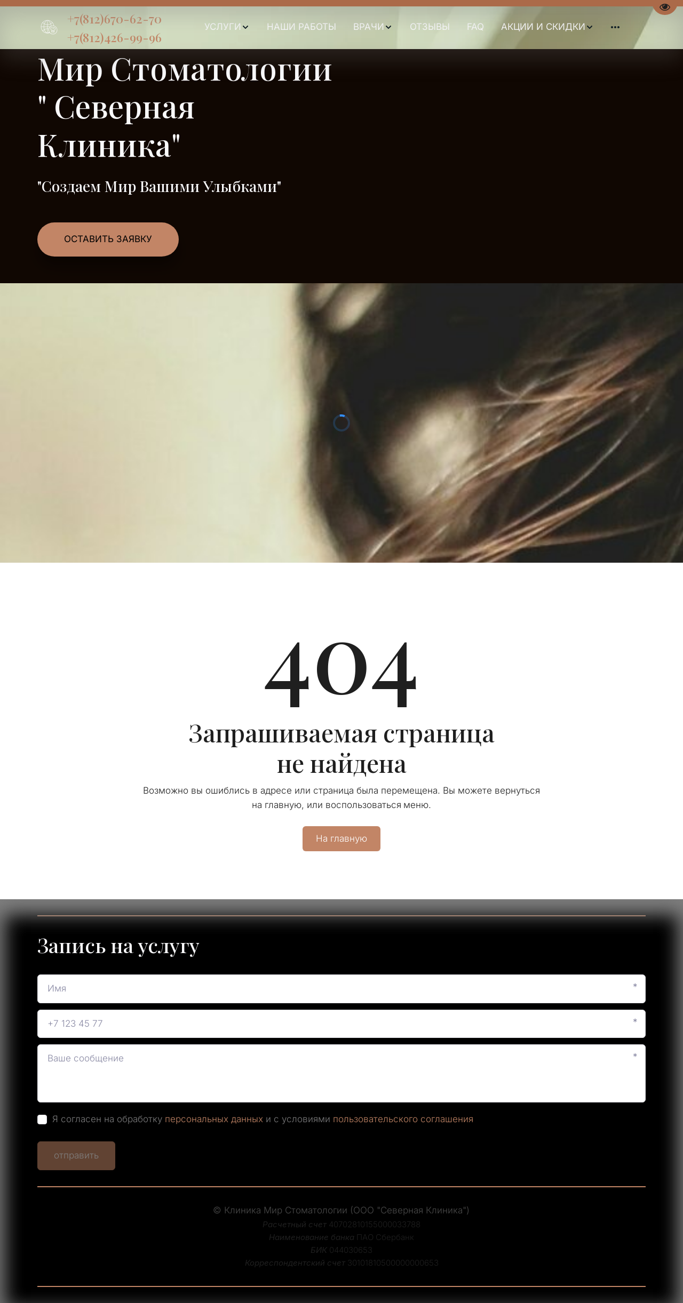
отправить (76, 1155)
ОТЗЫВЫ (430, 26)
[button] (227, 27)
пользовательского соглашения (403, 1119)
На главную (341, 838)
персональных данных (214, 1119)
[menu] (412, 27)
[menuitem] (227, 27)
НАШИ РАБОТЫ (301, 26)
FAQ (475, 26)
